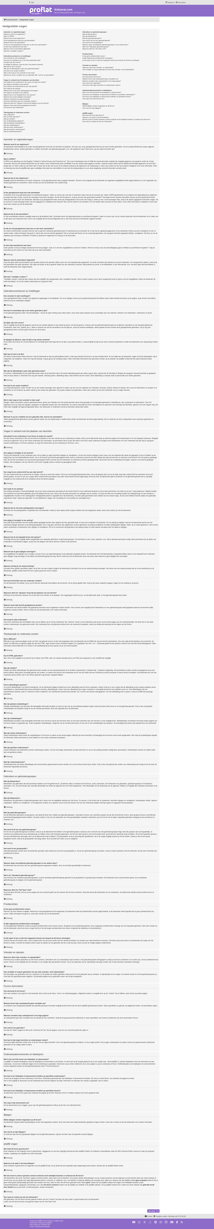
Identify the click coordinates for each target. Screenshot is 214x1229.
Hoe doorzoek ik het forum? (91, 77)
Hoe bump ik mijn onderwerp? (14, 107)
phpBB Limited (84, 1151)
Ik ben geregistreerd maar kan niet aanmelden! (19, 40)
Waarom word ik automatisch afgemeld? (17, 49)
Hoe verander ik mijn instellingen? (15, 58)
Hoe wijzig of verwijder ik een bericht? (16, 84)
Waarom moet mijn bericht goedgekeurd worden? (20, 105)
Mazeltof (44, 1224)
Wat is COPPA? (9, 36)
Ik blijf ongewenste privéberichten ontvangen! (97, 58)
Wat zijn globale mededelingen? (14, 123)
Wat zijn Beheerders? (89, 34)
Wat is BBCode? (9, 114)
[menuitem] (31, 2)
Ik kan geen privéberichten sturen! (93, 56)
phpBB (39, 1221)
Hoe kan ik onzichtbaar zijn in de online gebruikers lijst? (22, 60)
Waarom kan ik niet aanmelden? (14, 42)
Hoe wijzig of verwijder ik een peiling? (16, 92)
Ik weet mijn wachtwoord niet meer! (15, 47)
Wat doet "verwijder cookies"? (13, 51)
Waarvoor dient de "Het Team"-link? (94, 49)
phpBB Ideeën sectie (115, 1166)
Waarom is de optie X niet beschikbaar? (95, 117)
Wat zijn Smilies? (9, 119)
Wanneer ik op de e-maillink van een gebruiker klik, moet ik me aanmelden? (29, 75)
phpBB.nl (49, 1223)
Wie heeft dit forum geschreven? (93, 115)
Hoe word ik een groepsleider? (92, 42)
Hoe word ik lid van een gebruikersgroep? (96, 40)
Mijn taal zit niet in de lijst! (12, 66)
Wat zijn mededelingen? (12, 125)
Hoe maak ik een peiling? (12, 88)
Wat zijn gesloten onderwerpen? (14, 129)
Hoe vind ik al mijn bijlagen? (91, 108)
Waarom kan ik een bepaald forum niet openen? (20, 95)
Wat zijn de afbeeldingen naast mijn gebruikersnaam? (21, 68)
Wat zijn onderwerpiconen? (13, 131)
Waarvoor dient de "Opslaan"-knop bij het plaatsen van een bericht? (26, 103)
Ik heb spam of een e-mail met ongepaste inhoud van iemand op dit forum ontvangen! (110, 60)
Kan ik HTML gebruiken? (12, 117)
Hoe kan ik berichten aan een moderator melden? (20, 101)
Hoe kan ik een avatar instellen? (14, 71)
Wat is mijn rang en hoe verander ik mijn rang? (19, 73)
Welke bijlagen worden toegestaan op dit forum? (98, 106)
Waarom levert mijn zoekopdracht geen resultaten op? (100, 79)
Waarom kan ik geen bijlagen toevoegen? (17, 97)
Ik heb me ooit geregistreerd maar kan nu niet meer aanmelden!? (25, 45)
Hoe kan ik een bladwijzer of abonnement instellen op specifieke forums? (106, 96)
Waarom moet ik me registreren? (15, 34)
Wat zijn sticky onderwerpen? (13, 127)
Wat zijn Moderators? (89, 36)
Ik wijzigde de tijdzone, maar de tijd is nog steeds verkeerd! (23, 64)
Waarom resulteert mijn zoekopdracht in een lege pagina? (101, 81)
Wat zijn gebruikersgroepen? (92, 38)
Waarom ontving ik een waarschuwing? (17, 99)
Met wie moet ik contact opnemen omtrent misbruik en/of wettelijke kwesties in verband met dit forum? (116, 119)
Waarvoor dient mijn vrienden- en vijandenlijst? (98, 67)
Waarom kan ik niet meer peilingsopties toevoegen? (21, 90)
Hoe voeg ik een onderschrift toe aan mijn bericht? (20, 86)
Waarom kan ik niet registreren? (14, 38)
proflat (35, 1224)
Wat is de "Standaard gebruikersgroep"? (95, 47)
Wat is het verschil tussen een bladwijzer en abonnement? (101, 92)
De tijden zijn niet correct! (12, 62)
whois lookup (149, 1178)
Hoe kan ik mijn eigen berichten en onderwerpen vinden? (101, 85)
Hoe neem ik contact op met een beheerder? (97, 121)
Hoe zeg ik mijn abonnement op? (93, 98)
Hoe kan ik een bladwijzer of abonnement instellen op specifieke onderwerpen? (108, 94)
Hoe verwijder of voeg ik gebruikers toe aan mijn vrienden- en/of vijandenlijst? (108, 69)
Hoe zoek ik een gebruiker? (91, 83)
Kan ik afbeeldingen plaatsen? (14, 121)
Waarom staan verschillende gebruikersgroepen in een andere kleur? (105, 45)
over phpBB (22, 1154)
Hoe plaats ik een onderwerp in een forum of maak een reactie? (25, 82)
